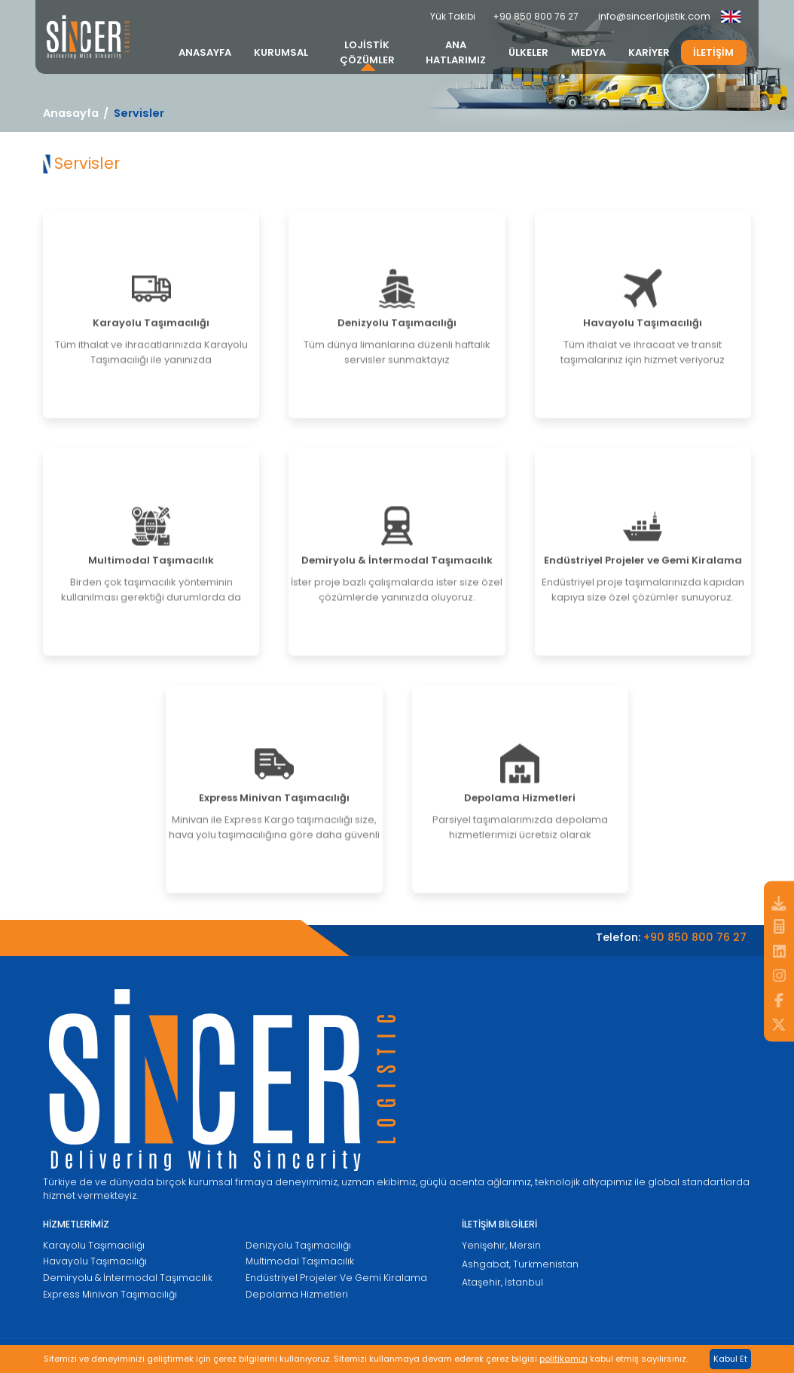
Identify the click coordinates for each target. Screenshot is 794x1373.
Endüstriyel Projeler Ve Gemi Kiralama (336, 1277)
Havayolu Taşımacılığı (95, 1261)
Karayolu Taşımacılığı (94, 1245)
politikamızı (563, 1359)
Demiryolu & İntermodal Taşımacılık (127, 1277)
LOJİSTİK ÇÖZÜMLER (367, 52)
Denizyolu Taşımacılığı (298, 1245)
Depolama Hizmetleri (297, 1294)
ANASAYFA (205, 52)
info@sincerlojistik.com (654, 16)
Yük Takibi (452, 16)
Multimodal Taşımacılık (300, 1261)
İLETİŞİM (713, 52)
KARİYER (649, 52)
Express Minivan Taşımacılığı (110, 1294)
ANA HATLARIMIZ (456, 52)
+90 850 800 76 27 (536, 16)
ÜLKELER (528, 52)
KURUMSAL (281, 52)
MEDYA (588, 52)
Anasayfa (71, 113)
